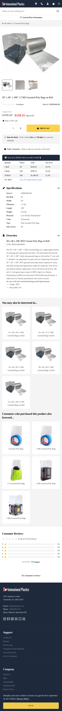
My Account (7, 645)
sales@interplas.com (16, 606)
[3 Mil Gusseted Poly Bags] (16, 507)
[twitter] (12, 619)
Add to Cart (43, 128)
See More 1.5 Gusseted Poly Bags (15, 23)
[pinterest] (23, 619)
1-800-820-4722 (15, 609)
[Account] (49, 4)
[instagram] (16, 619)
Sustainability (8, 682)
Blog (5, 678)
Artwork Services (9, 653)
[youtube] (20, 619)
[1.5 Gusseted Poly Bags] (16, 472)
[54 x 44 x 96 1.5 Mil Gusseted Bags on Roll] (16, 357)
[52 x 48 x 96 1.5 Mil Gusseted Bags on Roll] (16, 323)
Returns (6, 641)
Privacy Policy (8, 689)
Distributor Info (9, 686)
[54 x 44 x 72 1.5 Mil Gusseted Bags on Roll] (46, 323)
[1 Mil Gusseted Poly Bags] (46, 438)
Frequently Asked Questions (13, 649)
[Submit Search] (58, 11)
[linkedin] (4, 619)
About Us (6, 674)
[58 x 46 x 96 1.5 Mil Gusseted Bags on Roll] (46, 357)
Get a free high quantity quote (31, 180)
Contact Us (7, 638)
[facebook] (8, 619)
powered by (31, 562)
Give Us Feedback (10, 656)
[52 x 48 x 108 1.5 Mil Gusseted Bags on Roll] (16, 392)
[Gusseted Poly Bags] (16, 438)
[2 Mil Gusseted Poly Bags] (46, 472)
